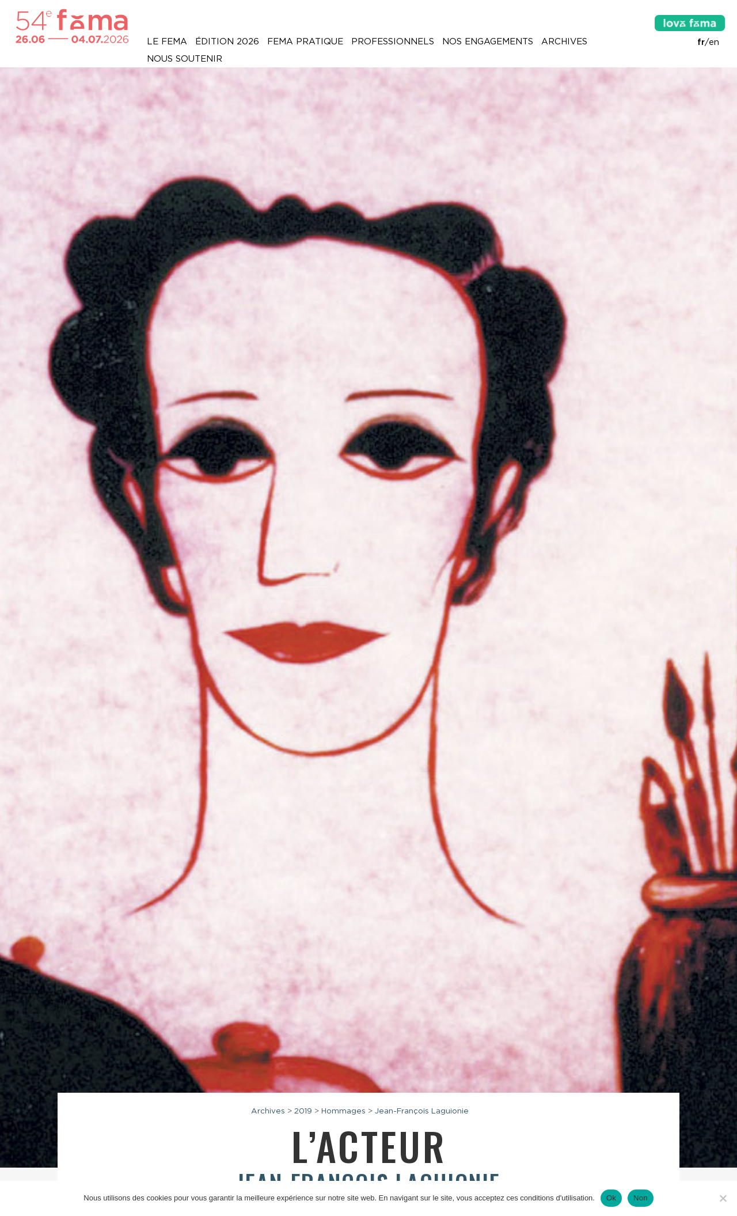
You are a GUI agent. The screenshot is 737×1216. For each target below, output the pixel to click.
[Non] (722, 1198)
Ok (611, 1198)
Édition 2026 (227, 41)
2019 (303, 1110)
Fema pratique (305, 41)
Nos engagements (487, 41)
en (714, 42)
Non (640, 1198)
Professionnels (392, 41)
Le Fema (167, 41)
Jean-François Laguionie (422, 1110)
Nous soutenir (184, 59)
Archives (564, 41)
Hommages (343, 1110)
